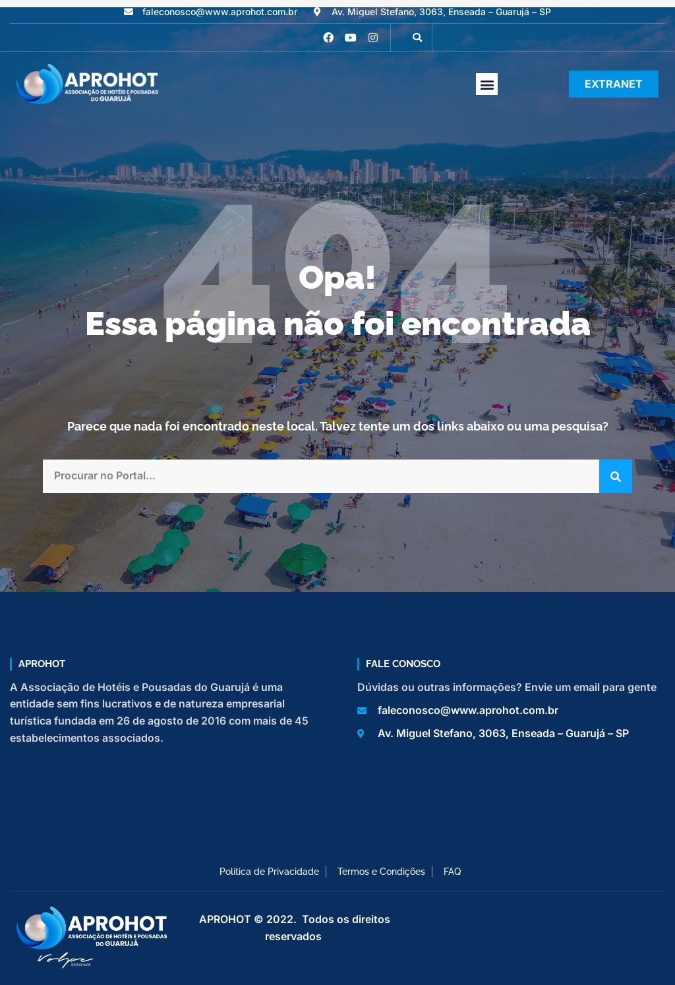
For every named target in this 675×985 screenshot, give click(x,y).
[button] (417, 37)
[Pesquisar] (615, 476)
